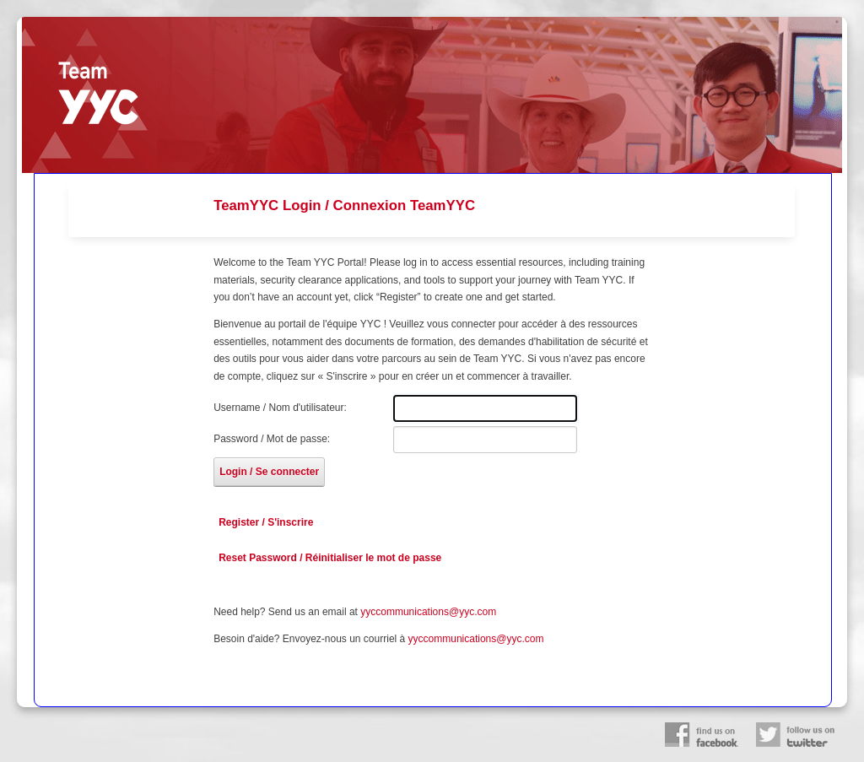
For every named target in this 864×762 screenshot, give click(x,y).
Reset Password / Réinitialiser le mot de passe (330, 558)
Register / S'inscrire (266, 522)
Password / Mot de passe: (271, 439)
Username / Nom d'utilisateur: (280, 407)
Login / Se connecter (269, 472)
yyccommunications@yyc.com (428, 612)
